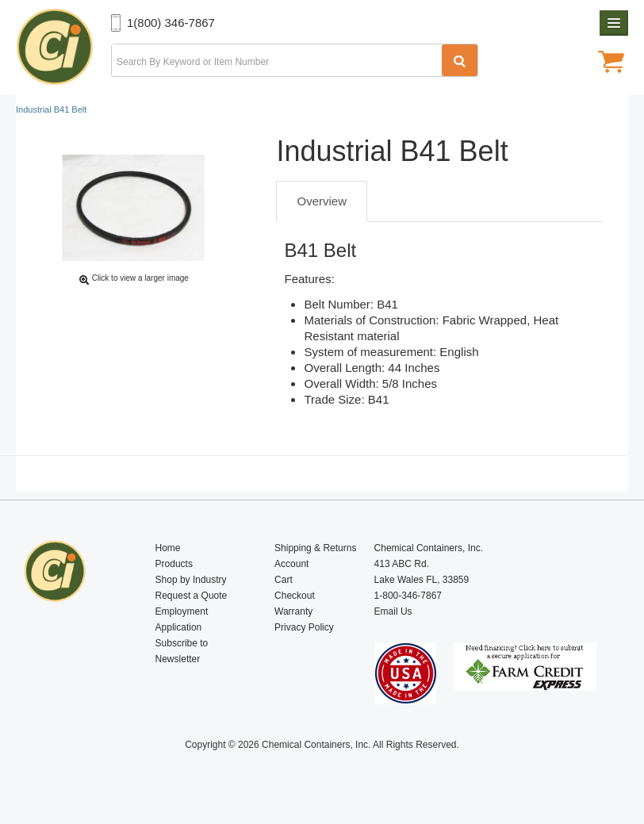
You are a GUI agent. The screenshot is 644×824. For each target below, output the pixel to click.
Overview (322, 201)
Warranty (293, 611)
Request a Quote (191, 595)
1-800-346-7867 (408, 595)
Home (168, 548)
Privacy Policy (304, 627)
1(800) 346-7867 (171, 22)
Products (174, 563)
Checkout (294, 595)
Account (291, 563)
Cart (283, 579)
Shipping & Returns (315, 548)
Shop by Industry (191, 579)
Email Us (393, 611)
